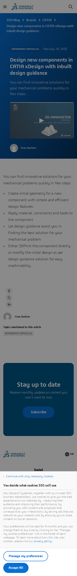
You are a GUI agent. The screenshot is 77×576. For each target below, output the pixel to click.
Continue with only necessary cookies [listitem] (29, 476)
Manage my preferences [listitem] (26, 556)
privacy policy (43, 541)
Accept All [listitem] (16, 567)
